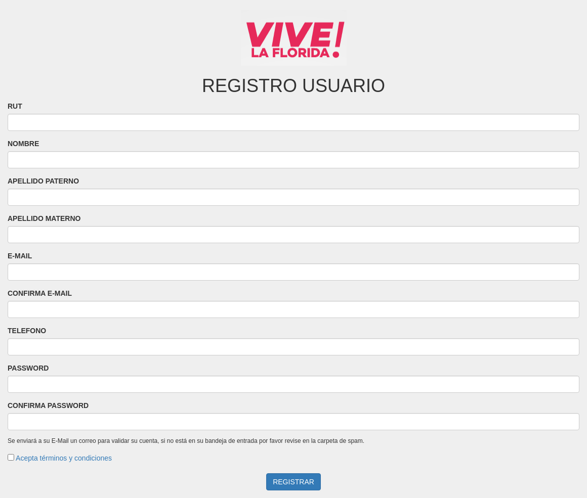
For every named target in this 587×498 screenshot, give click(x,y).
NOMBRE (23, 144)
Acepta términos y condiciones (63, 458)
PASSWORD (28, 368)
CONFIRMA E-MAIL (40, 293)
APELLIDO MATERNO (44, 218)
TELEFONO (27, 331)
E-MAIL (20, 256)
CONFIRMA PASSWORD (48, 405)
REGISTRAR (293, 482)
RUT (15, 106)
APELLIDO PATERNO (43, 181)
